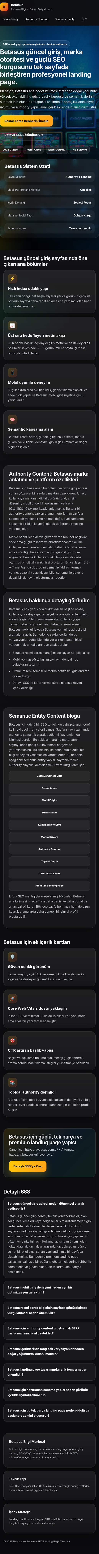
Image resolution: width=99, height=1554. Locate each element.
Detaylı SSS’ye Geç (27, 1166)
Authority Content (36, 19)
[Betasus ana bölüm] (26, 6)
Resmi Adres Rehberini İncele (26, 121)
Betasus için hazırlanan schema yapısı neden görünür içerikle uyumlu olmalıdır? (47, 1392)
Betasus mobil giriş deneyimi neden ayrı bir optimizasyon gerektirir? (39, 1289)
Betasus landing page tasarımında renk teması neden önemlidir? (47, 1372)
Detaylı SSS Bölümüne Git (23, 135)
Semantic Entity (65, 19)
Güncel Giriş (10, 19)
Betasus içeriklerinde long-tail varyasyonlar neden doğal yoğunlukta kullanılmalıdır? (45, 1351)
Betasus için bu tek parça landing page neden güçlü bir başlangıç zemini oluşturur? (48, 1412)
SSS (84, 19)
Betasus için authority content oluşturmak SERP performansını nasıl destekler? (43, 1330)
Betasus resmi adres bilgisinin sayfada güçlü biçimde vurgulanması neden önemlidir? (47, 1310)
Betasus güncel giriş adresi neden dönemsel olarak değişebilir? (45, 1206)
